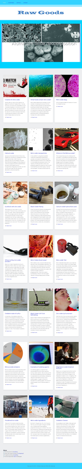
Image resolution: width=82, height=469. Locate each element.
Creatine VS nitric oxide (12, 100)
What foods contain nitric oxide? (41, 100)
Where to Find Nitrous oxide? (65, 153)
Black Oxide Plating (37, 206)
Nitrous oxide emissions (12, 367)
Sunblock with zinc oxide (13, 206)
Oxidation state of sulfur (12, 313)
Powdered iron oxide (11, 420)
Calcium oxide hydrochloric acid (66, 206)
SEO (15, 456)
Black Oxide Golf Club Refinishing (38, 314)
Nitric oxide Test (61, 260)
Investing (15, 451)
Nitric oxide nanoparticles (39, 153)
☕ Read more (8, 117)
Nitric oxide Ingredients (38, 420)
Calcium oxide (9, 153)
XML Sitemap (52, 466)
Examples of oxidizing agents (40, 367)
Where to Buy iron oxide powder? (13, 260)
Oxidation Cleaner (62, 420)
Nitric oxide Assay (61, 100)
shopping (20, 453)
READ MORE (22, 48)
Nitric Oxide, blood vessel (39, 260)
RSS (47, 466)
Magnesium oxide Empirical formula (65, 367)
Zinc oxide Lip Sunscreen (64, 313)
